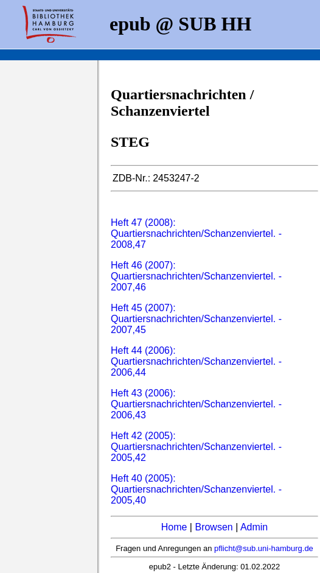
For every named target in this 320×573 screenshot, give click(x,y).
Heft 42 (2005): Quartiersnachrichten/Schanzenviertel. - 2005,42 (196, 447)
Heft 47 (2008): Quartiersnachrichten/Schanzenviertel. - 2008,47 (196, 233)
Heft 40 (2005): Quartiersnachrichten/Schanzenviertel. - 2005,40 (196, 489)
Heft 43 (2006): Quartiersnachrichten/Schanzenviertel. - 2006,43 (196, 404)
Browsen (213, 527)
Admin (254, 527)
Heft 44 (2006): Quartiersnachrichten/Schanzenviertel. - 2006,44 (196, 361)
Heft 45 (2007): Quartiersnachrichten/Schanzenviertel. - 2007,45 (196, 319)
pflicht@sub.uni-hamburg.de (263, 548)
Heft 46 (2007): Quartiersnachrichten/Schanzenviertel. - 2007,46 (196, 276)
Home (174, 527)
